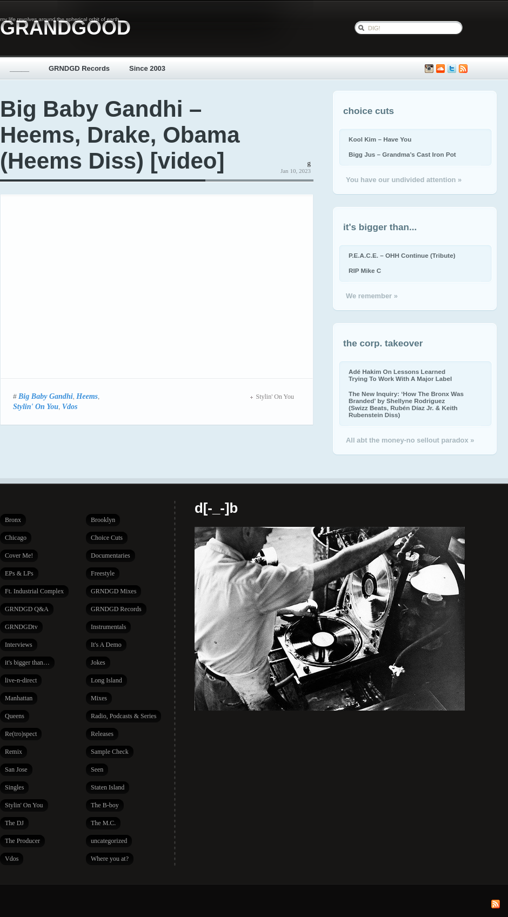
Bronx (13, 520)
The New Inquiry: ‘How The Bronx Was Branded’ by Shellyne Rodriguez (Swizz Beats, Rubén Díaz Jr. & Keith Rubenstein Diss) (406, 404)
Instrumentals (108, 627)
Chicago (15, 537)
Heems (87, 396)
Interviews (18, 644)
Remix (13, 751)
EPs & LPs (19, 573)
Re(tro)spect (21, 734)
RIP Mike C (365, 270)
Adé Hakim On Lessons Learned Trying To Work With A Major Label (400, 375)
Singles (14, 787)
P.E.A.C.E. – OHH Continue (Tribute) (402, 255)
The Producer (22, 841)
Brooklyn (103, 520)
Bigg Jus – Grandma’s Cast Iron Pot (402, 154)
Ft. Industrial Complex (34, 591)
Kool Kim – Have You (380, 139)
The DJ (14, 823)
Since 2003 (147, 68)
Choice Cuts (107, 537)
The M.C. (103, 823)
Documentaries (110, 555)
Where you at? (110, 858)
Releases (102, 734)
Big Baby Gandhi (45, 396)
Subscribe (463, 68)
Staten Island (107, 787)
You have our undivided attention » (404, 180)
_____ (19, 68)
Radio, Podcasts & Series (123, 716)
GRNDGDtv (21, 627)
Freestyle (103, 573)
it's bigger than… (27, 662)
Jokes (98, 662)
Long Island (106, 680)
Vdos (70, 406)
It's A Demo (106, 644)
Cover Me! (19, 555)
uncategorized (109, 841)
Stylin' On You (35, 406)
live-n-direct (21, 680)
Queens (14, 716)
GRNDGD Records (79, 68)
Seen (97, 769)
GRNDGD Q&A (27, 609)
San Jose (16, 769)
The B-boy (105, 805)
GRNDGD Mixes (113, 591)
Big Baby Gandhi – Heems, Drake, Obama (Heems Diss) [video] (120, 134)
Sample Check (110, 751)
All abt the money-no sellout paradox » (410, 440)
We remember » (372, 296)
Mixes (99, 698)
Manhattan (18, 698)
